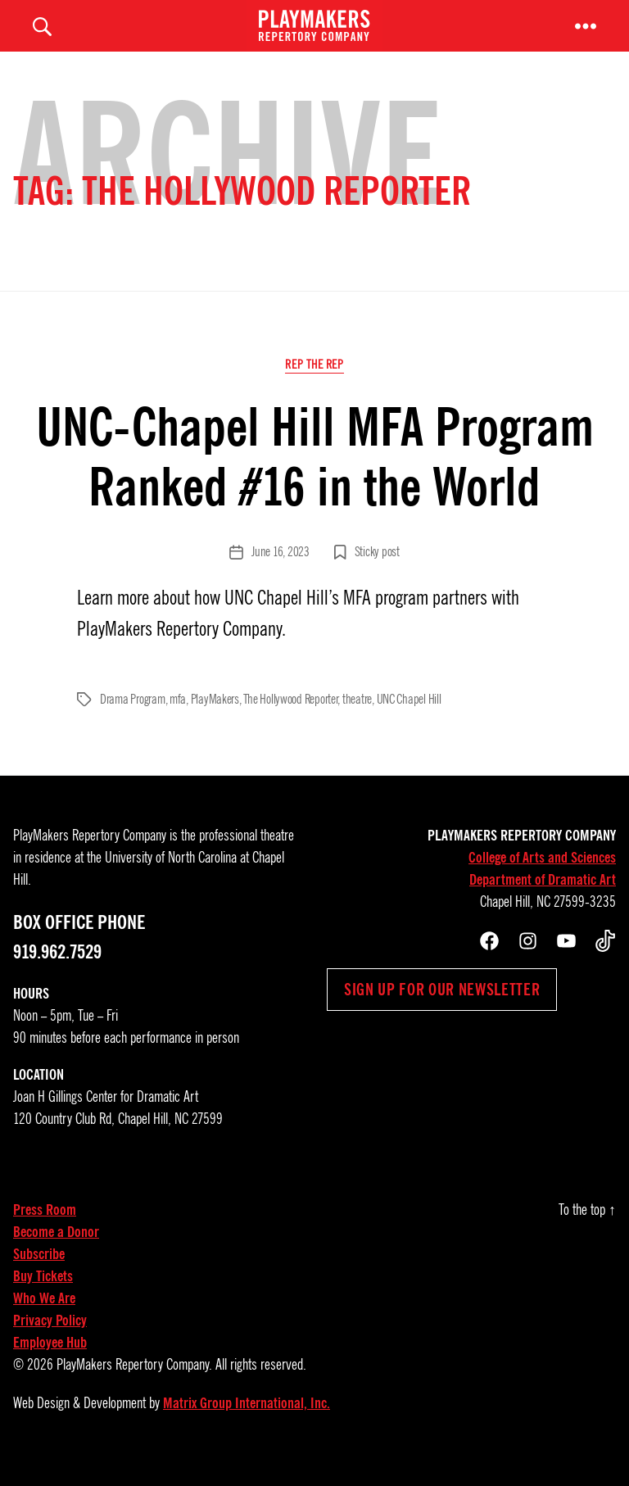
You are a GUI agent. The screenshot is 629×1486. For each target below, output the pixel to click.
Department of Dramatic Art (542, 901)
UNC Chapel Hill (409, 721)
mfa (178, 721)
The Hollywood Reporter (290, 721)
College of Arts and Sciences (542, 879)
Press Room (44, 1231)
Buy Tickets (43, 1297)
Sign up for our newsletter (442, 1011)
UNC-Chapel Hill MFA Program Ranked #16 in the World (315, 479)
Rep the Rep (314, 386)
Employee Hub (50, 1364)
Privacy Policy (50, 1342)
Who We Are (44, 1320)
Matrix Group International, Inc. (246, 1424)
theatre (357, 721)
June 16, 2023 (280, 573)
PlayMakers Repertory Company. (134, 1386)
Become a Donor (56, 1253)
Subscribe (39, 1275)
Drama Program (132, 721)
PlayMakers (215, 721)
